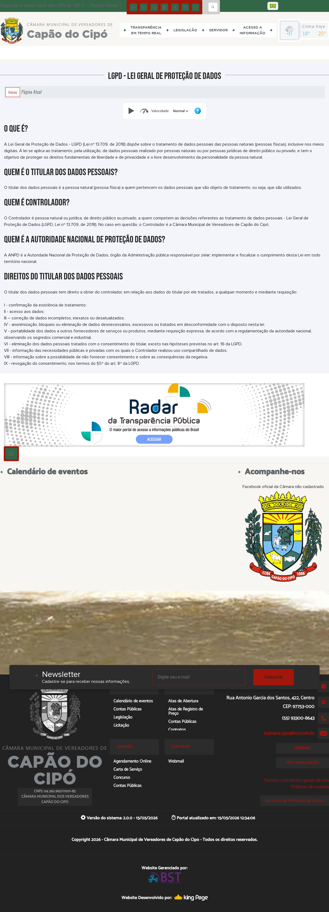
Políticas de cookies (310, 786)
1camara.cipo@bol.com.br (288, 733)
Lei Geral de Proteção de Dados (294, 800)
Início (12, 92)
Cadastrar (273, 677)
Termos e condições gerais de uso (296, 780)
